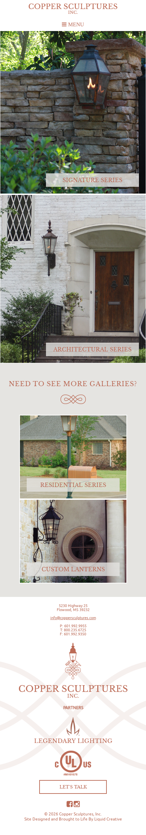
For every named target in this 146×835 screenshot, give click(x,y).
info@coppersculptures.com (73, 618)
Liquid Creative (108, 819)
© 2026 (51, 813)
